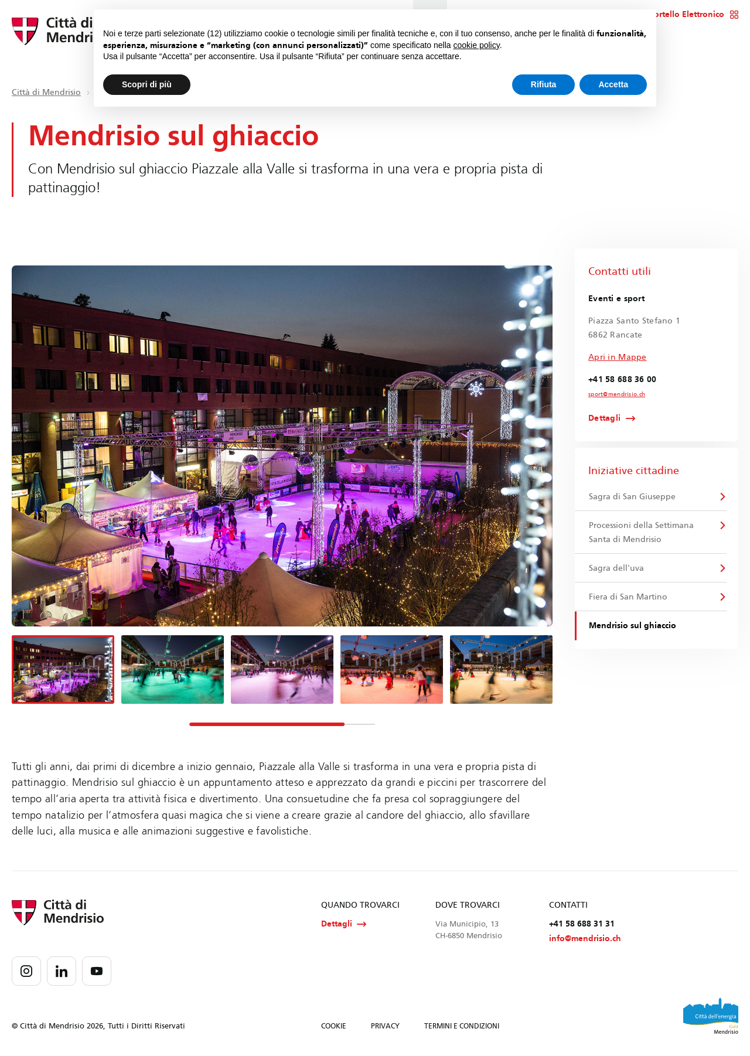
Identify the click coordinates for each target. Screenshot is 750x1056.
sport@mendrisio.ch (616, 394)
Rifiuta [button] (544, 84)
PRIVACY (385, 1026)
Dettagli (604, 418)
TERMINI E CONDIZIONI (461, 1026)
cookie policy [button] (477, 45)
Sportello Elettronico (691, 14)
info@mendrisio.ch (585, 938)
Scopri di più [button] (147, 84)
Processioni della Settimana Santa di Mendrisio (641, 532)
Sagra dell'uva (616, 568)
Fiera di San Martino (628, 597)
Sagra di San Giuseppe (632, 497)
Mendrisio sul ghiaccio (632, 626)
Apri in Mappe (617, 357)
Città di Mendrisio (46, 92)
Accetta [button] (613, 84)
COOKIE (333, 1026)
